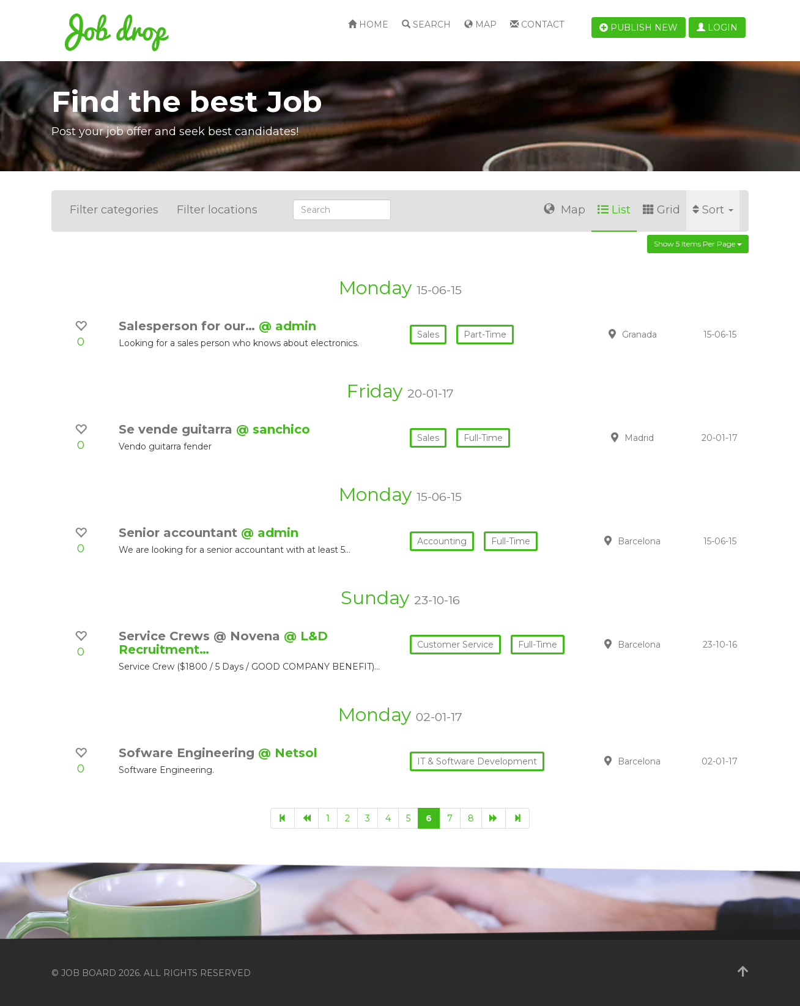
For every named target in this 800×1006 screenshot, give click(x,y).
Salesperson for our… (189, 326)
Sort (712, 209)
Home (368, 24)
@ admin (287, 326)
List (614, 209)
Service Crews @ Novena (201, 636)
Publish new (638, 27)
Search (426, 24)
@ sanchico (273, 429)
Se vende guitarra (177, 429)
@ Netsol (287, 752)
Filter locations (217, 209)
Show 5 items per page (698, 243)
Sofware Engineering (188, 752)
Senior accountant (180, 532)
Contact (537, 24)
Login (717, 27)
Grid (661, 209)
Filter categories (114, 209)
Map (480, 24)
